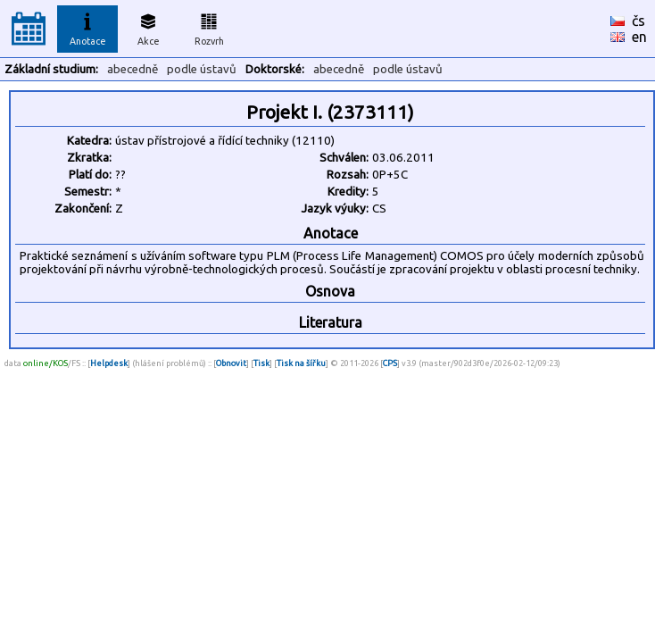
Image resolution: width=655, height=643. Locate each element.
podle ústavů (201, 69)
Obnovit (231, 363)
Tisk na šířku (301, 363)
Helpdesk (109, 363)
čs (638, 21)
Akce (148, 26)
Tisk (261, 363)
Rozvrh (209, 26)
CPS (390, 363)
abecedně (132, 69)
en (639, 37)
